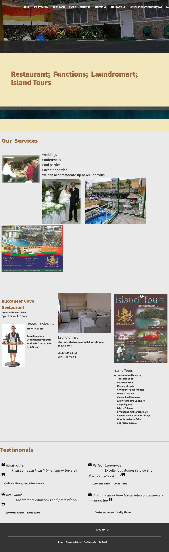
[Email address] (69, 530)
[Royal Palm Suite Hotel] (13, 7)
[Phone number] (63, 530)
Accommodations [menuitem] (74, 542)
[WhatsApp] (87, 530)
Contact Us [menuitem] (103, 542)
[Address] (75, 530)
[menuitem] (27, 7)
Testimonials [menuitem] (90, 542)
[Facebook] (81, 530)
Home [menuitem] (60, 542)
